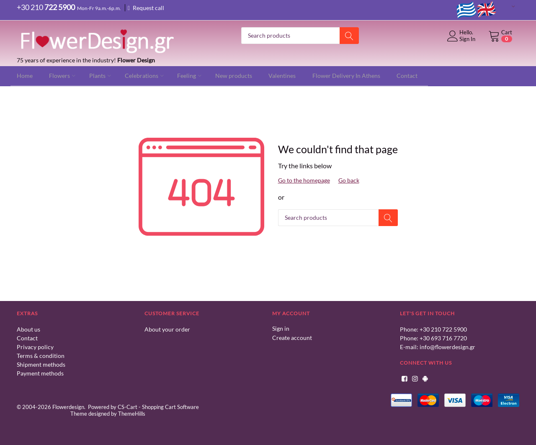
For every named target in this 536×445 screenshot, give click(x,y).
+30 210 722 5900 (443, 328)
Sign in (280, 328)
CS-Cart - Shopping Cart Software (158, 406)
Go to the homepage (304, 179)
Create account (292, 336)
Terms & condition (40, 355)
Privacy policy (35, 346)
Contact (27, 337)
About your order (167, 328)
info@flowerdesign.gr (447, 346)
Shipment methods (41, 364)
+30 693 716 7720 (443, 337)
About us (28, 328)
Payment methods (40, 372)
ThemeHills (131, 412)
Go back (348, 179)
